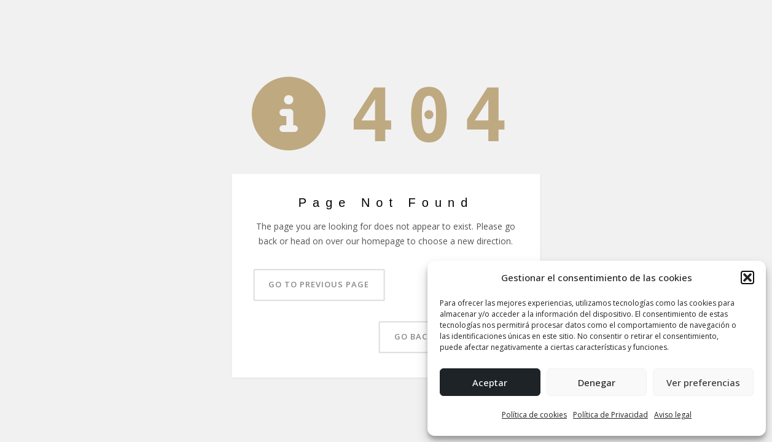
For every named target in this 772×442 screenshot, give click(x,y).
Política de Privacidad (610, 414)
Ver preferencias (703, 382)
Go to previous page (318, 284)
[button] (747, 277)
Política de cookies (534, 414)
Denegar (596, 382)
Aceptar (489, 382)
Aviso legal (673, 414)
